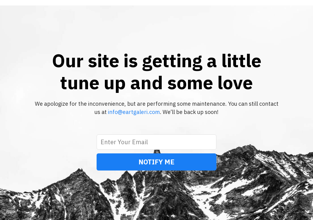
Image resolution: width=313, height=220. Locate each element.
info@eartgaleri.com (134, 112)
